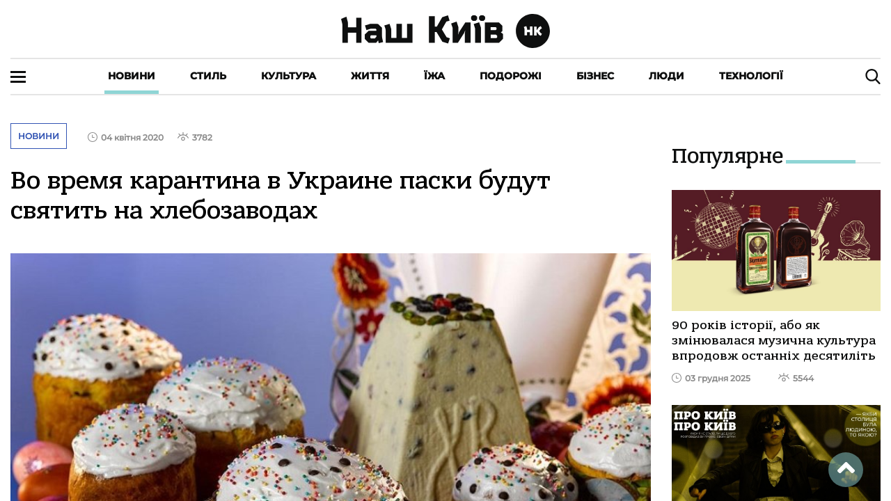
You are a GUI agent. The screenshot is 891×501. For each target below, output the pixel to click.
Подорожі (511, 76)
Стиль (208, 76)
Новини (131, 76)
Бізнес (595, 76)
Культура (288, 76)
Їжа (434, 76)
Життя (370, 76)
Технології (751, 76)
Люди (666, 76)
